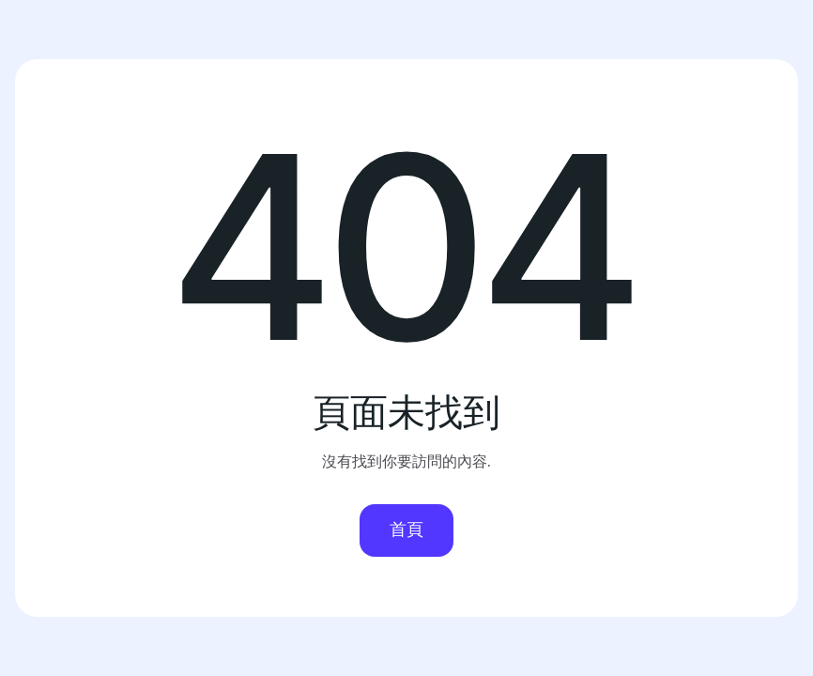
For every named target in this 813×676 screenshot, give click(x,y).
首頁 (406, 529)
